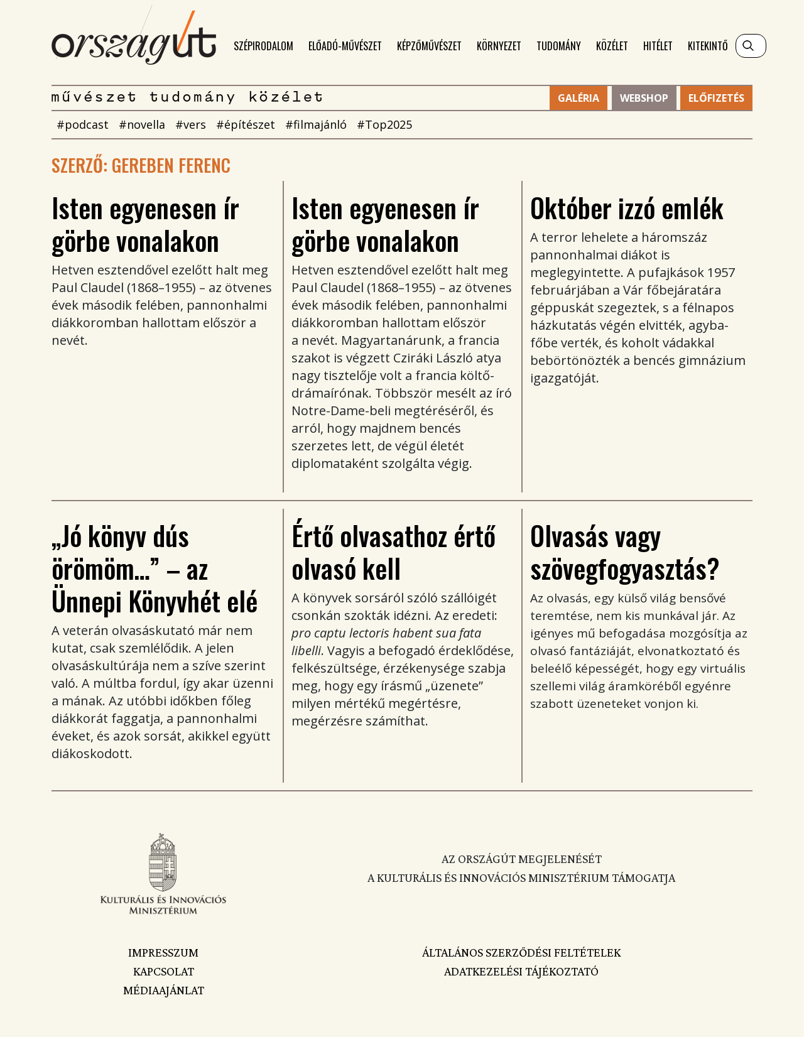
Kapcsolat (163, 971)
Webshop (644, 98)
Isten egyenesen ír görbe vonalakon (145, 223)
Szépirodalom (263, 45)
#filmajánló (316, 124)
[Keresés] (751, 46)
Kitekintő (708, 45)
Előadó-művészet (345, 45)
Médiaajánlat (163, 990)
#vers (190, 124)
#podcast (83, 124)
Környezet (499, 45)
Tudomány (558, 45)
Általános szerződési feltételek (521, 952)
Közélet (612, 45)
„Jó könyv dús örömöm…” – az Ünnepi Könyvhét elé (155, 568)
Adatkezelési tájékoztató (521, 971)
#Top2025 (384, 124)
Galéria (578, 98)
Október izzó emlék (627, 207)
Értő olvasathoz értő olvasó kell (393, 551)
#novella (142, 124)
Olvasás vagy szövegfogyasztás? (625, 551)
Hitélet (658, 45)
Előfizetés (716, 98)
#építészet (245, 124)
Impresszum (163, 952)
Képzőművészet (429, 45)
